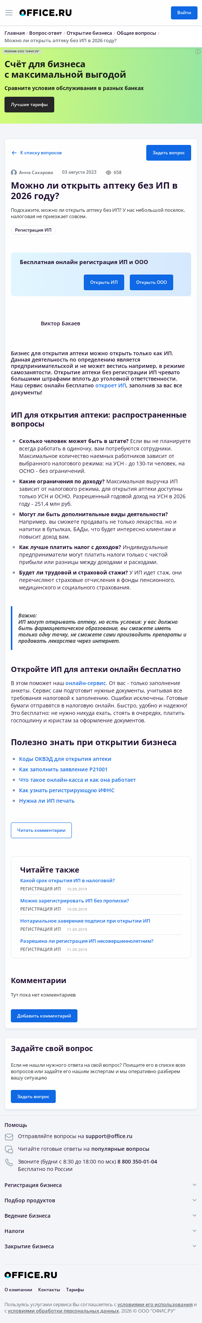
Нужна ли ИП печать (46, 800)
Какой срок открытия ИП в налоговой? (67, 880)
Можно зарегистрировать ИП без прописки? (74, 900)
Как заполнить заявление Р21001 (63, 769)
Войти (184, 12)
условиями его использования (155, 1304)
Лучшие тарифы (29, 104)
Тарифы (75, 1289)
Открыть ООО (151, 282)
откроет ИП (110, 385)
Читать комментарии (41, 830)
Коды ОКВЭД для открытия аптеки (65, 758)
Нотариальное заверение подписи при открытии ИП (85, 920)
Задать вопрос (169, 152)
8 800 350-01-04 (137, 1161)
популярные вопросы (120, 1148)
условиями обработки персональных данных (63, 1310)
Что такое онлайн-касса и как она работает (77, 779)
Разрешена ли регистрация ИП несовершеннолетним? (86, 941)
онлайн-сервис (85, 683)
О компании (18, 1289)
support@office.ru (109, 1136)
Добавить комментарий (44, 1016)
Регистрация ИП (33, 230)
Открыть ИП (104, 282)
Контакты (49, 1289)
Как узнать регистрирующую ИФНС (66, 790)
